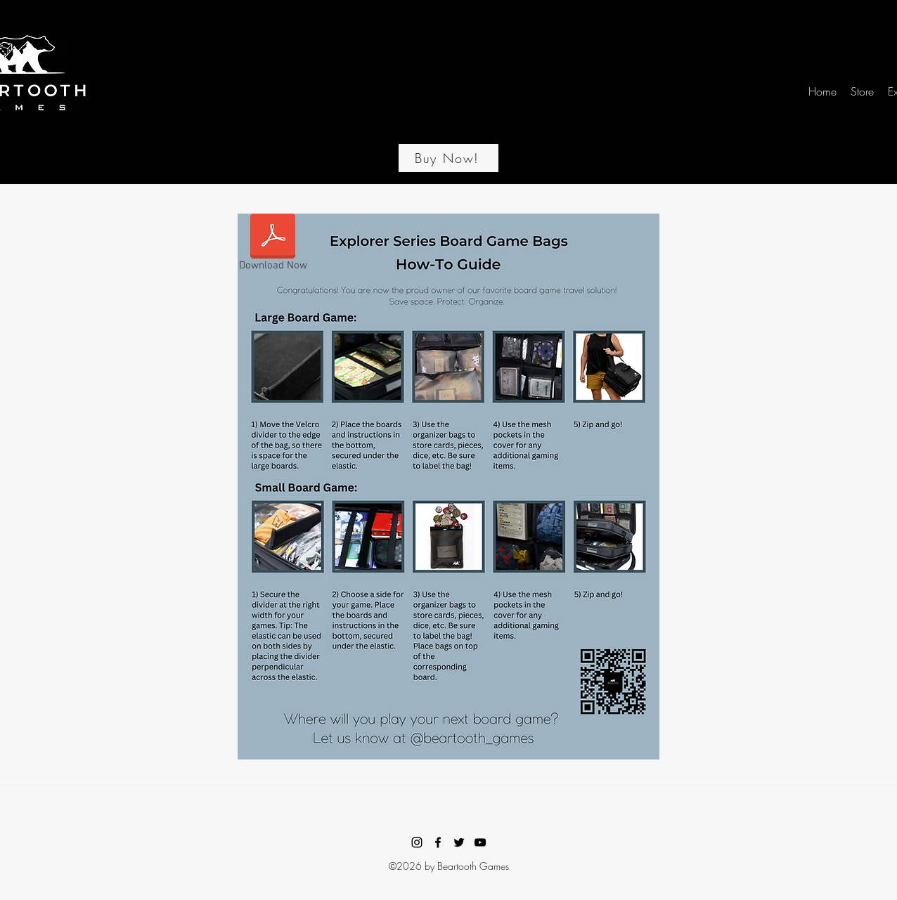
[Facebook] (438, 842)
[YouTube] (480, 842)
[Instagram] (417, 842)
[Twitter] (459, 842)
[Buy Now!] (448, 158)
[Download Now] (272, 245)
